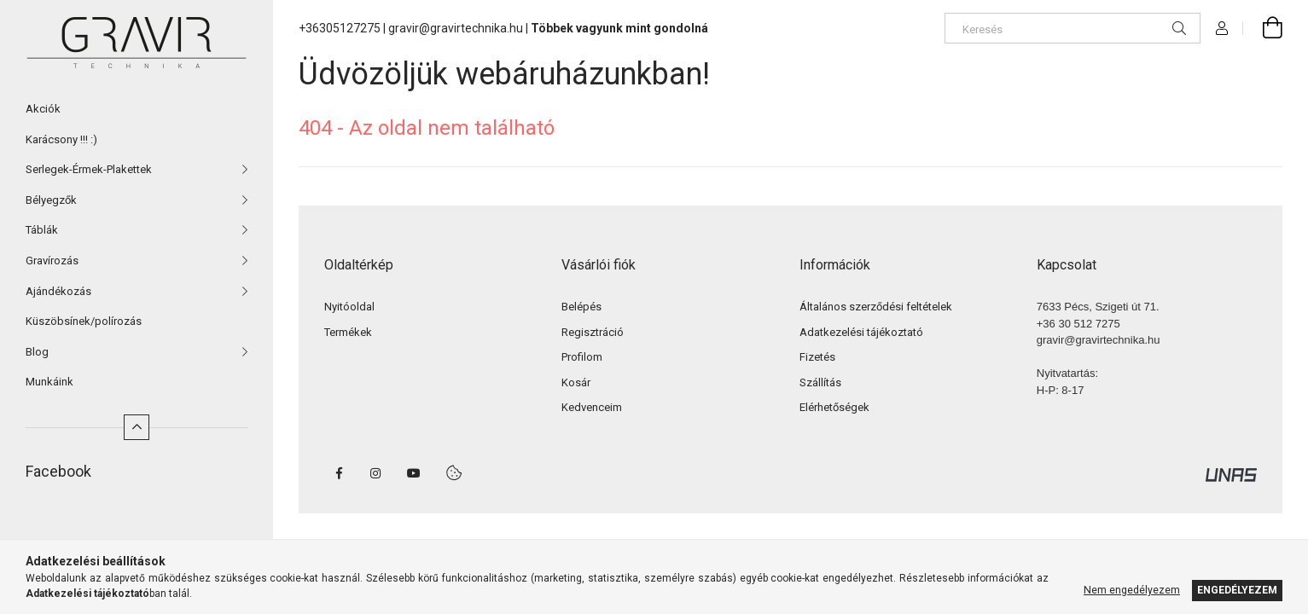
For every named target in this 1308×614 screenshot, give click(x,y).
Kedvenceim (591, 407)
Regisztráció (592, 332)
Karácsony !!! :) (61, 139)
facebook (338, 473)
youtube (413, 473)
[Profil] (1221, 28)
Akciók (43, 108)
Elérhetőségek (834, 407)
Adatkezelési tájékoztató (861, 332)
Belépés (581, 306)
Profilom (581, 356)
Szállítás (820, 382)
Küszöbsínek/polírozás (84, 321)
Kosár (575, 382)
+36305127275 (340, 28)
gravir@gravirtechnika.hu (455, 28)
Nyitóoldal (349, 306)
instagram (376, 473)
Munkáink (49, 381)
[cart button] (1262, 28)
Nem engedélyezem (1132, 590)
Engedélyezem (1237, 590)
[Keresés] (1072, 28)
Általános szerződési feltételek (875, 306)
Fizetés (817, 356)
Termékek (348, 332)
